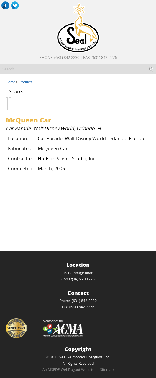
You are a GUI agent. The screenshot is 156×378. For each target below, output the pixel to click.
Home (10, 82)
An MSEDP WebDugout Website (68, 369)
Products (25, 82)
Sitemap (107, 369)
